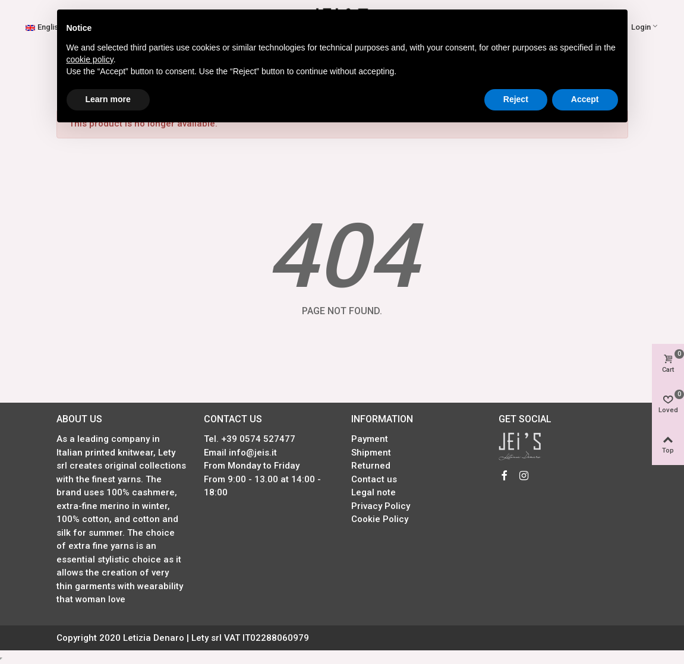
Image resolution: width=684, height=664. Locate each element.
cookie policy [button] (90, 59)
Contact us (374, 479)
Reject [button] (515, 99)
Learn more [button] (108, 99)
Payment (369, 439)
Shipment (371, 452)
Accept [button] (585, 99)
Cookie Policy (379, 519)
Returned (370, 465)
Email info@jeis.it (240, 452)
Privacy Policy (380, 506)
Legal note (373, 492)
